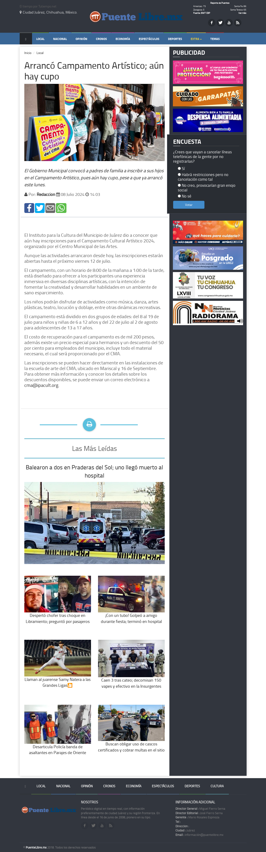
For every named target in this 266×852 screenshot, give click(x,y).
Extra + (196, 39)
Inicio (27, 52)
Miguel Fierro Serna (200, 808)
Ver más (242, 12)
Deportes (175, 39)
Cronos (101, 39)
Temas (215, 39)
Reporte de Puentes (220, 2)
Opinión (81, 39)
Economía (123, 39)
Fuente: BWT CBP (201, 12)
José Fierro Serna (199, 813)
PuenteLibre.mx (36, 847)
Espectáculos (149, 39)
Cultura (217, 786)
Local (40, 39)
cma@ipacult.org (41, 385)
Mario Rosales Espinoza (197, 817)
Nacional (60, 39)
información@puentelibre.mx (199, 835)
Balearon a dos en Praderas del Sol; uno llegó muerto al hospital (94, 471)
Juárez (185, 830)
